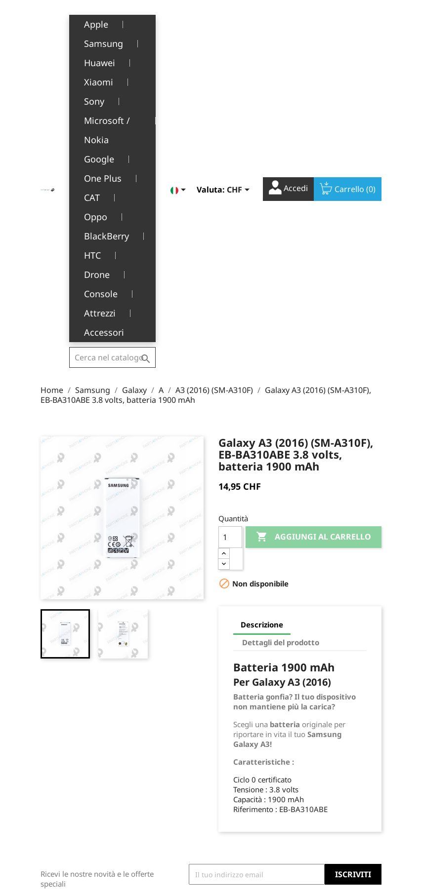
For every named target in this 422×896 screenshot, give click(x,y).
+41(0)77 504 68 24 (75, 791)
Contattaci (153, 840)
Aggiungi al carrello (313, 284)
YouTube (349, 660)
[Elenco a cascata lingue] (179, 23)
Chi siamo (153, 758)
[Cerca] (112, 21)
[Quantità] (230, 285)
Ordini (229, 753)
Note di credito (243, 768)
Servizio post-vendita (159, 778)
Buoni (228, 798)
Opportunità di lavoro (161, 819)
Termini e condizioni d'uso (164, 738)
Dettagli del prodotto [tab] (280, 390)
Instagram (370, 660)
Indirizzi (232, 783)
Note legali (155, 717)
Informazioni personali (239, 732)
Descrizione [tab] (262, 372)
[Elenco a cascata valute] (240, 23)
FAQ (143, 799)
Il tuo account (240, 708)
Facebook (327, 660)
